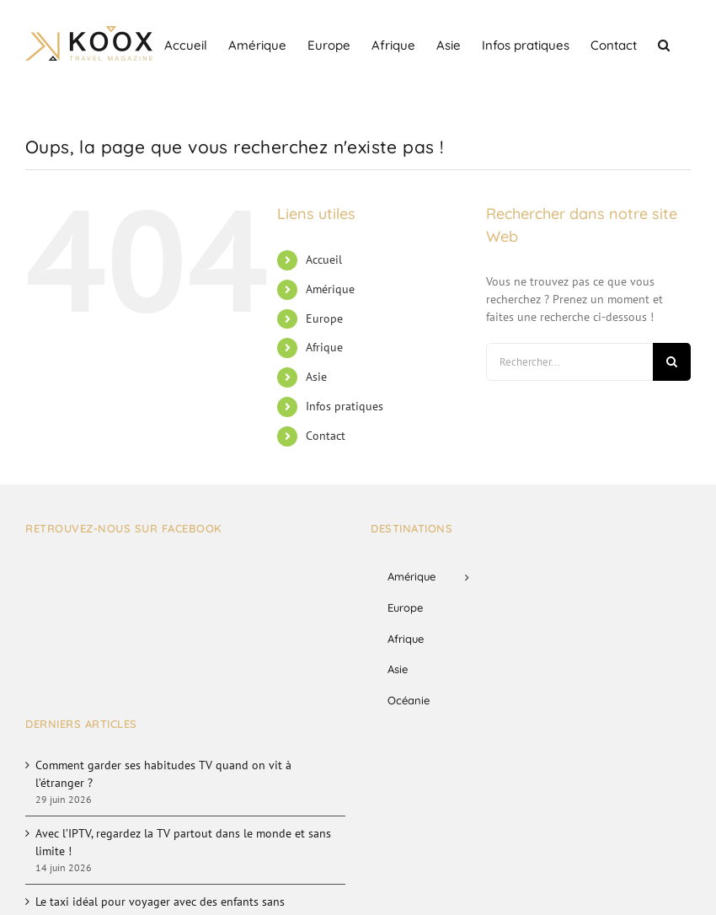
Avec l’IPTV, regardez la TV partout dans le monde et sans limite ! (183, 842)
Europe (324, 318)
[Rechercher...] (569, 362)
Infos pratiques (344, 406)
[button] (664, 44)
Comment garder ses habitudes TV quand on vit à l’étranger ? (163, 773)
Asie (316, 376)
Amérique (330, 289)
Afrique (324, 347)
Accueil (324, 259)
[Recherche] (672, 362)
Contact (325, 435)
